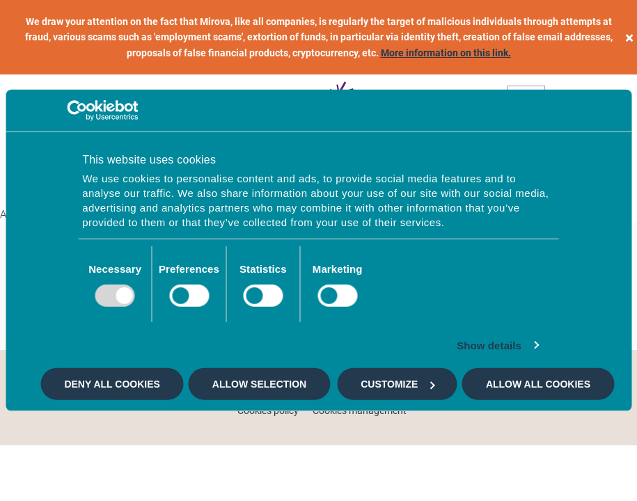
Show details (489, 345)
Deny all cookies (111, 384)
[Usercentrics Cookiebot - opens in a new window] (77, 110)
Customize (397, 384)
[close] (629, 37)
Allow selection (259, 384)
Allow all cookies (538, 384)
